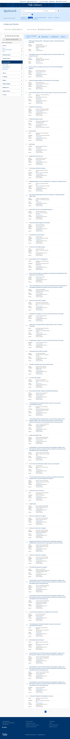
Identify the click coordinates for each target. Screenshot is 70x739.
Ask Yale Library (44, 1)
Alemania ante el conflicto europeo (38, 351)
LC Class (4, 94)
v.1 (37, 251)
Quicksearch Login (32, 1)
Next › (28, 37)
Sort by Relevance (54, 36)
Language (5, 76)
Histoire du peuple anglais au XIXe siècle (39, 222)
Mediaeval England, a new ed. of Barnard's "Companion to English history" (48, 181)
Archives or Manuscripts (40, 17)
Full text (38, 49)
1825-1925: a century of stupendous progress (40, 209)
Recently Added (6, 62)
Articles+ (50, 17)
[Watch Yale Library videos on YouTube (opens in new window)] (5, 727)
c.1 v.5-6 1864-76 (40, 123)
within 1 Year (5, 69)
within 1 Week (5, 64)
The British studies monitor (36, 119)
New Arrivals (35, 18)
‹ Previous (31, 37)
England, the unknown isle (36, 156)
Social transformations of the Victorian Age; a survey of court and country (48, 92)
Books (3, 48)
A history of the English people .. (37, 247)
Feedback (52, 1)
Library (4, 73)
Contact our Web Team (31, 726)
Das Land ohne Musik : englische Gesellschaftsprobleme (43, 391)
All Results (23, 17)
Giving (50, 723)
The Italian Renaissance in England (38, 567)
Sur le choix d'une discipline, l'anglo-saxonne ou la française (44, 463)
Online (3, 51)
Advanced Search (25, 14)
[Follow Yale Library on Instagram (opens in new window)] (4, 727)
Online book (39, 99)
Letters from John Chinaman (36, 490)
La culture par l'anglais (35, 377)
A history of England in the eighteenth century (41, 696)
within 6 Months (5, 67)
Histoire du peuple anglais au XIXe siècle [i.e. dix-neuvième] (44, 80)
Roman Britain (32, 131)
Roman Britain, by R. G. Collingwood (38, 259)
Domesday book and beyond (36, 640)
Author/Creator (6, 58)
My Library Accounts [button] (61, 1)
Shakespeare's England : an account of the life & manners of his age (46, 313)
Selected (63, 36)
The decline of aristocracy (35, 107)
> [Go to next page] (49, 711)
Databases (56, 17)
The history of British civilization (37, 168)
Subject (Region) (6, 83)
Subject (4, 80)
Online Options (39, 85)
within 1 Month (16, 29)
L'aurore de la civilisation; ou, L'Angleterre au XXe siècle (43, 612)
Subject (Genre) (6, 91)
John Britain (32, 144)
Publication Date (6, 54)
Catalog (30, 17)
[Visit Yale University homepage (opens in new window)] (5, 734)
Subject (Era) (6, 87)
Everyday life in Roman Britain (36, 234)
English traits (32, 503)
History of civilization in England (37, 300)
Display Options (44, 36)
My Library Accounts (30, 723)
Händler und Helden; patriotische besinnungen (41, 364)
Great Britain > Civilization (44, 29)
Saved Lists (23, 1)
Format (4, 45)
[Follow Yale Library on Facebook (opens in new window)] (2, 727)
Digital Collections (25, 18)
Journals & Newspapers (7, 49)
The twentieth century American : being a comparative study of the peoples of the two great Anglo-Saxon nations (46, 477)
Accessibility (52, 721)
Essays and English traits (35, 435)
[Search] (32, 10)
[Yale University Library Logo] (35, 5)
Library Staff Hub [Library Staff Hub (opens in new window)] (53, 726)
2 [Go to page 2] (47, 711)
